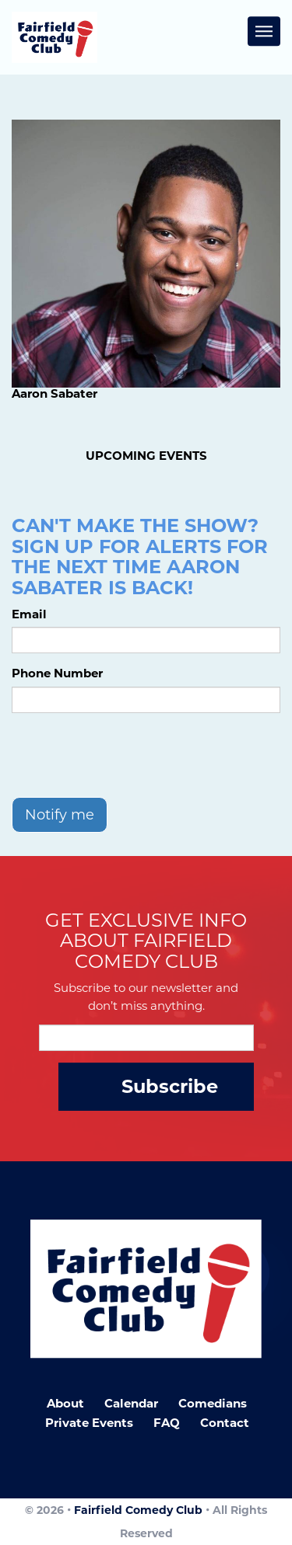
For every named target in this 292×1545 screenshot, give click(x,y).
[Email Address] (146, 1038)
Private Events (89, 1422)
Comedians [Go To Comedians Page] (212, 1403)
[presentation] (130, 755)
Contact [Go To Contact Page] (224, 1422)
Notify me (59, 814)
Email (29, 614)
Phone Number (57, 673)
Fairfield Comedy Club (138, 1510)
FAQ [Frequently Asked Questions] (166, 1422)
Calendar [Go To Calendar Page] (131, 1403)
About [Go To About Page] (65, 1403)
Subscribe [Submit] (169, 1086)
